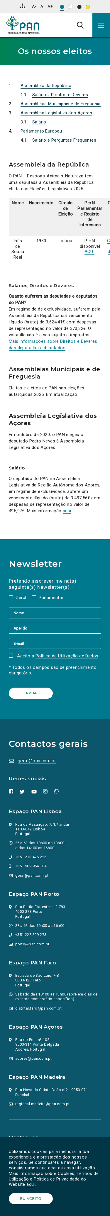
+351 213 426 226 (30, 857)
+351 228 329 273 (30, 934)
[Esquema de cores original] (62, 7)
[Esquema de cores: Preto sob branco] (71, 7)
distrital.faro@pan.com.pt (38, 1008)
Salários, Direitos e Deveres (60, 94)
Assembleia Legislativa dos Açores (56, 113)
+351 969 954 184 (30, 866)
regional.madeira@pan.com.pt (42, 1104)
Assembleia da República (46, 85)
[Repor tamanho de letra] (41, 6)
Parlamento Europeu (41, 131)
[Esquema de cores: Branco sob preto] (79, 7)
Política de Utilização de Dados (66, 656)
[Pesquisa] (80, 24)
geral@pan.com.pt (37, 761)
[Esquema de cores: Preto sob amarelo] (88, 7)
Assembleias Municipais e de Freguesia (61, 103)
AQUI (89, 251)
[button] (101, 25)
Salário (39, 122)
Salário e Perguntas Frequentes (64, 140)
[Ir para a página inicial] (23, 25)
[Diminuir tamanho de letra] (34, 6)
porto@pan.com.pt (32, 944)
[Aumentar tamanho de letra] (50, 6)
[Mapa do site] (22, 6)
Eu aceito (31, 1199)
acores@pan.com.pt (33, 1058)
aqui (30, 1184)
